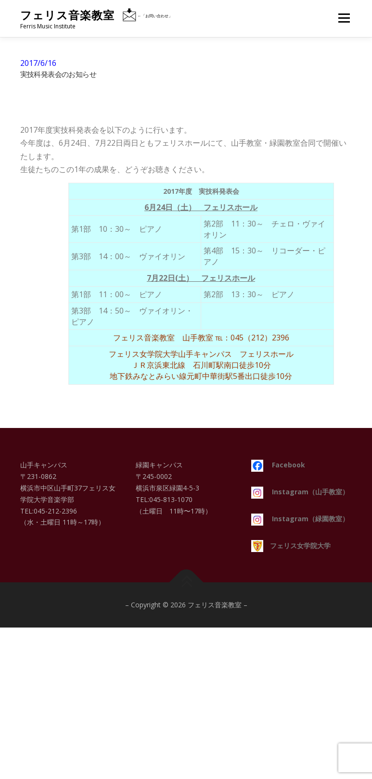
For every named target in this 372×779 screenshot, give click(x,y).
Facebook (278, 464)
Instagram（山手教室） (300, 491)
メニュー (343, 18)
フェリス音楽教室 (67, 15)
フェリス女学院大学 (291, 545)
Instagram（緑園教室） (300, 518)
